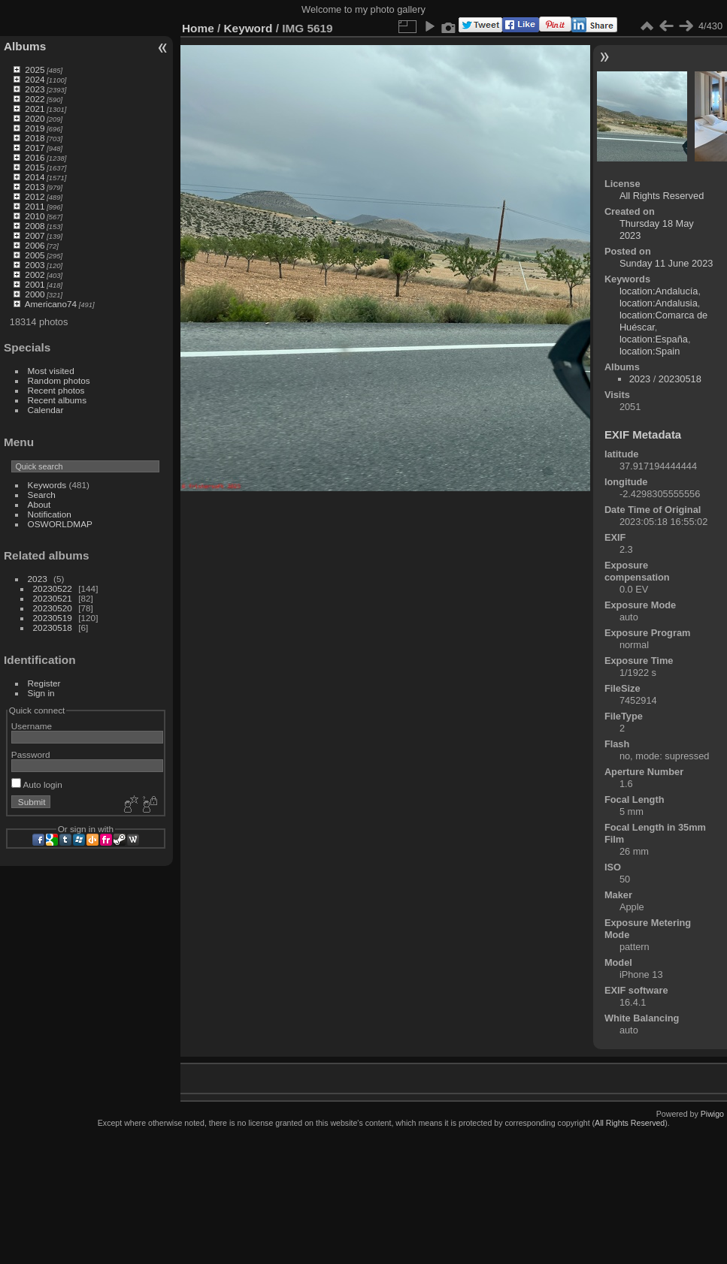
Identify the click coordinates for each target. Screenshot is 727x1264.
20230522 (52, 588)
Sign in (41, 693)
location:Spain (649, 351)
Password (30, 754)
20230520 (52, 608)
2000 (34, 294)
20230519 (52, 618)
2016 (34, 157)
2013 (34, 187)
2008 (34, 226)
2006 (34, 245)
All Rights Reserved (661, 195)
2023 (34, 89)
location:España (653, 339)
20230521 (52, 598)
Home (198, 28)
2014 (34, 177)
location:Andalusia (658, 303)
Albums (25, 46)
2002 (34, 274)
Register (44, 683)
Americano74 (51, 304)
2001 (34, 284)
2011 (34, 206)
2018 (34, 138)
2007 (34, 235)
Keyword (248, 28)
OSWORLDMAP (60, 524)
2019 (34, 128)
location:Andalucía (658, 291)
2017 (34, 147)
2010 (34, 216)
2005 (34, 255)
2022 (34, 99)
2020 (34, 118)
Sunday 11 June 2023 (666, 263)
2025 (34, 69)
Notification (49, 514)
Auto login (36, 784)
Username (31, 726)
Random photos (59, 380)
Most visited (51, 371)
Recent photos (56, 390)
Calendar (46, 410)
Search (42, 494)
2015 (34, 167)
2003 (34, 265)
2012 (34, 196)
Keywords (47, 485)
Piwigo (712, 1113)
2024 (34, 79)
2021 (34, 108)
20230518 (52, 627)
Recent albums (57, 400)
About (39, 504)
